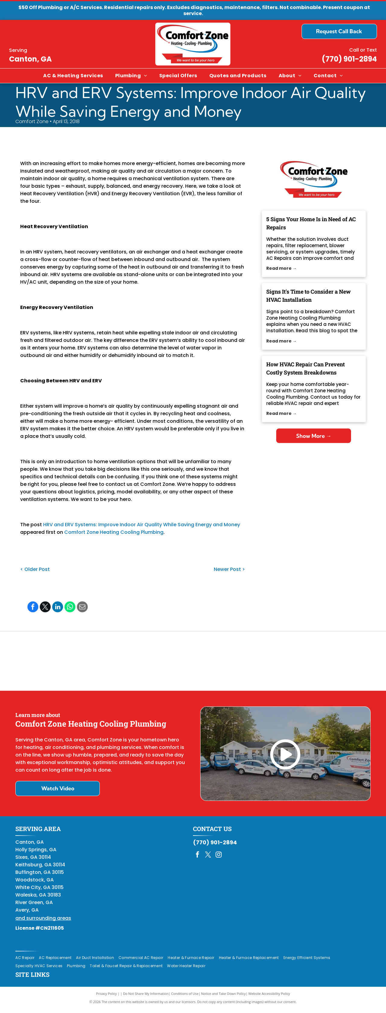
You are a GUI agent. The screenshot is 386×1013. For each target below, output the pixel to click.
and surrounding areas (43, 922)
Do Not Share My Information (146, 997)
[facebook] (197, 859)
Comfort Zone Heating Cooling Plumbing (113, 532)
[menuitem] (73, 76)
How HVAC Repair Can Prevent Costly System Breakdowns (305, 368)
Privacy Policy (106, 997)
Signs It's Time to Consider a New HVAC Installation (308, 295)
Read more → (281, 268)
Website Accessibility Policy (269, 997)
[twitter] (208, 859)
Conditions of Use (185, 997)
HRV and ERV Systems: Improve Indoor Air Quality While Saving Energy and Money (141, 524)
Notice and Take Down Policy (223, 997)
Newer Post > (229, 569)
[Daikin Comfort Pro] (193, 663)
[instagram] (218, 859)
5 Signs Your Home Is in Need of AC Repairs (311, 223)
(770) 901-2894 (349, 59)
